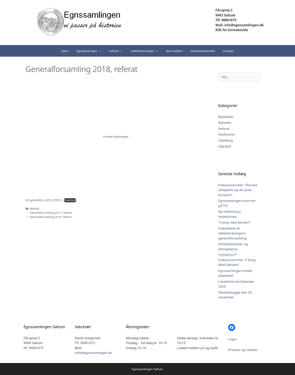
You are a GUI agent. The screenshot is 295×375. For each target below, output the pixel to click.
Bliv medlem (174, 51)
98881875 (36, 348)
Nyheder (225, 122)
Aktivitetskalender (203, 51)
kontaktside (237, 30)
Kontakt (228, 51)
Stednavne (226, 134)
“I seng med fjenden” (234, 222)
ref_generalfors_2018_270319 (44, 200)
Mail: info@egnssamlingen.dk (239, 25)
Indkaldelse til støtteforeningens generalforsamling (232, 233)
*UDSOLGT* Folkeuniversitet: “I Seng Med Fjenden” (236, 260)
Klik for (221, 30)
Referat (34, 208)
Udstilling (225, 140)
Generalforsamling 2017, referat (51, 212)
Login (232, 339)
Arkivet (118, 51)
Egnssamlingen (90, 51)
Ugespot (224, 146)
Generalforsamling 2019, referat (51, 217)
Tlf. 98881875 (225, 20)
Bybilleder (226, 116)
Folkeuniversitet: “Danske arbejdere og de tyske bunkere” (237, 190)
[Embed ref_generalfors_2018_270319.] (116, 137)
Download (70, 200)
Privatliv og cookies (243, 350)
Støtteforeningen (146, 51)
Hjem (65, 51)
